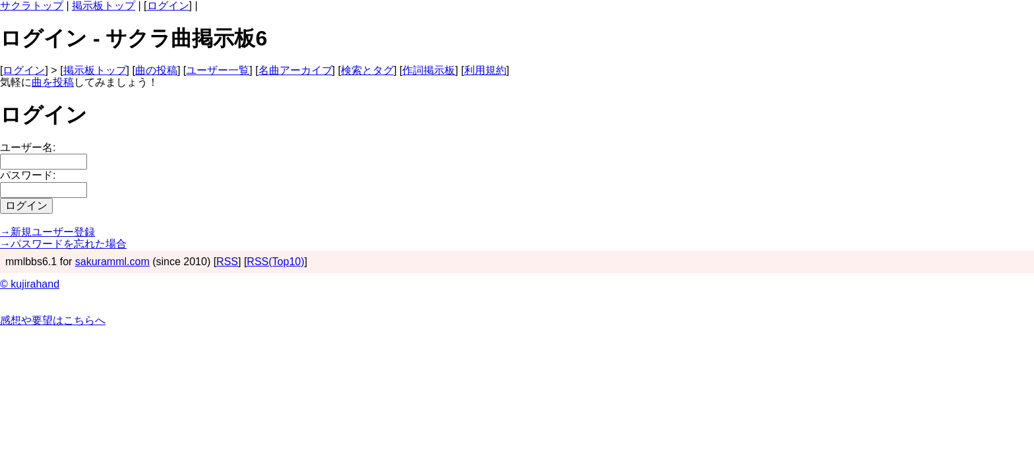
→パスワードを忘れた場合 (63, 243)
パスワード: (27, 175)
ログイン (168, 5)
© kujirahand (29, 284)
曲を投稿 (53, 82)
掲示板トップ (103, 5)
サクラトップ (31, 5)
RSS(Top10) (275, 261)
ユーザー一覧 (217, 70)
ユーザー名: (27, 147)
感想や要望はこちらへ (53, 320)
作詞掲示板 (428, 70)
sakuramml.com (112, 261)
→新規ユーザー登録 (47, 232)
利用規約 (485, 70)
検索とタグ (367, 70)
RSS (227, 261)
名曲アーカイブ (295, 70)
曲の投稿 (156, 70)
